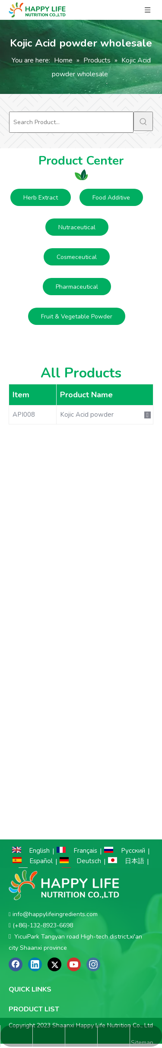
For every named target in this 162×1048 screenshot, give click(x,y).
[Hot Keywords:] (143, 121)
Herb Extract (40, 197)
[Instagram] (93, 964)
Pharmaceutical (77, 287)
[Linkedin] (35, 964)
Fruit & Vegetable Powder (76, 316)
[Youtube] (74, 964)
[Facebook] (15, 964)
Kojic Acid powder (87, 414)
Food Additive (111, 197)
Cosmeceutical (77, 257)
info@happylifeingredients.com (55, 914)
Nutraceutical (76, 227)
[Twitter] (54, 964)
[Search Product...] (71, 122)
